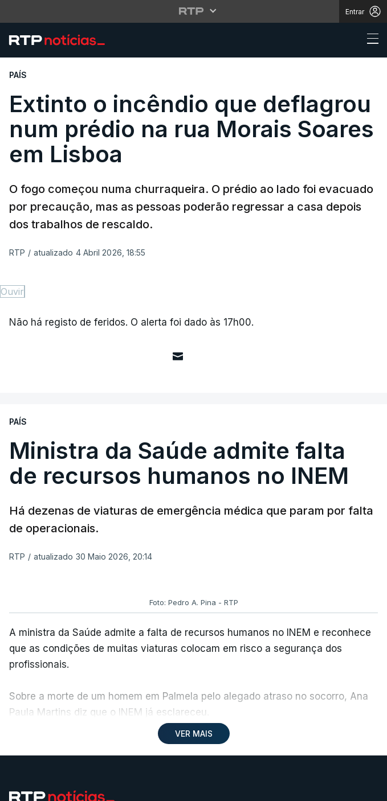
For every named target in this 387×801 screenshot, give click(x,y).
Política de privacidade (48, 722)
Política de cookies (133, 722)
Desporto (30, 512)
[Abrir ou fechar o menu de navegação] (369, 40)
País (17, 540)
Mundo (24, 567)
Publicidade (79, 729)
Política (27, 594)
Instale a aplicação (283, 501)
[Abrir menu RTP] (193, 11)
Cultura (27, 622)
